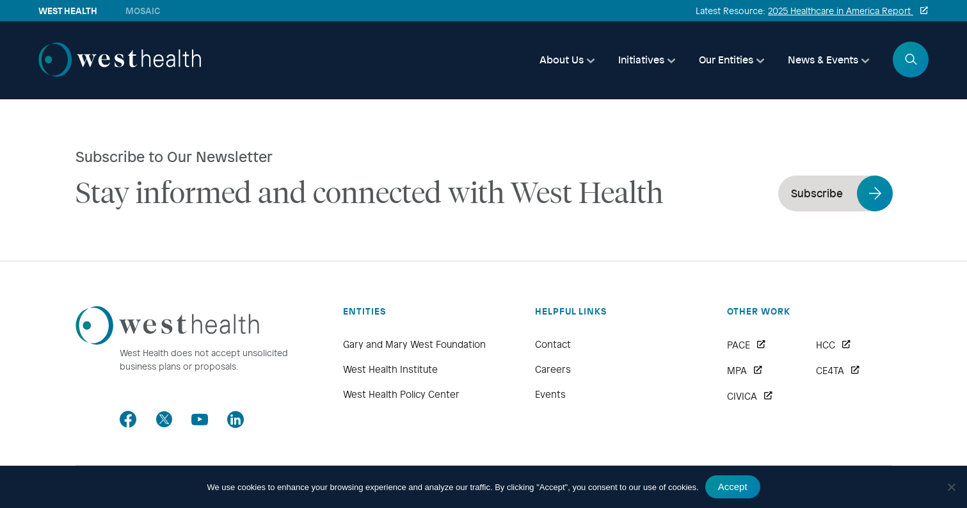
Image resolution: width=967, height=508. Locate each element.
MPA (737, 371)
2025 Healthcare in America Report (840, 10)
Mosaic (142, 10)
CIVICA (742, 396)
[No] (951, 486)
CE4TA (830, 371)
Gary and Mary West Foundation (414, 344)
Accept (732, 486)
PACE (738, 345)
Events (550, 394)
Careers (553, 369)
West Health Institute (390, 369)
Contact (553, 344)
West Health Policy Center (401, 394)
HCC (825, 345)
